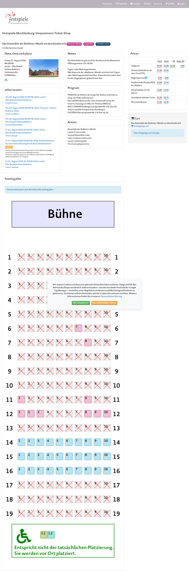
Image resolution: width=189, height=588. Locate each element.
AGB (147, 4)
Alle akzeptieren (80, 303)
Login (181, 4)
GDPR (170, 4)
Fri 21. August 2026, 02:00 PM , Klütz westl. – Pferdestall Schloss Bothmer (25, 133)
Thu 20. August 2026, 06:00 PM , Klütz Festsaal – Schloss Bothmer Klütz (30, 111)
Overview (107, 4)
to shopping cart (140, 126)
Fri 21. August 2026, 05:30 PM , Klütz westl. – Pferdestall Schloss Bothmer (25, 164)
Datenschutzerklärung (111, 296)
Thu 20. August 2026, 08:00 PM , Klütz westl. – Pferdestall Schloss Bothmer (26, 122)
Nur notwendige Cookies (104, 303)
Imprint (158, 4)
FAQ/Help (121, 4)
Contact (135, 4)
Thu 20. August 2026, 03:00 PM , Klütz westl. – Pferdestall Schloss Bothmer (26, 100)
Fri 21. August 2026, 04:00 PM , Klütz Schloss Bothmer (31, 149)
